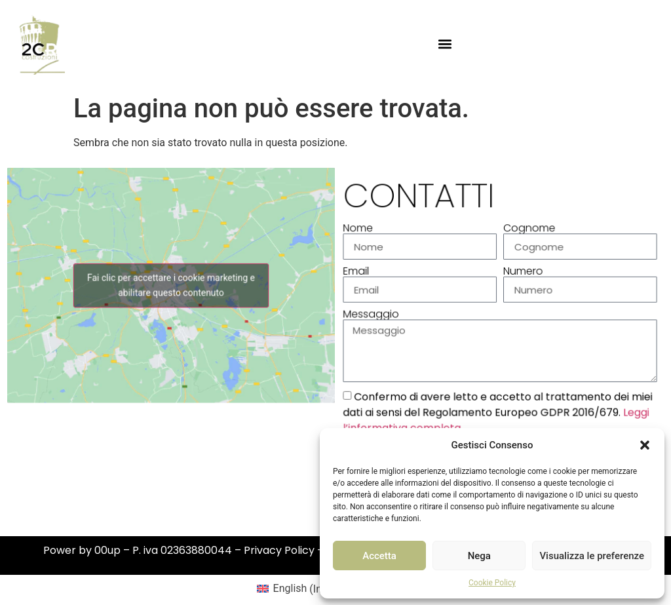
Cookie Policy (492, 582)
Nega (479, 556)
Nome (361, 231)
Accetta (379, 556)
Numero (522, 273)
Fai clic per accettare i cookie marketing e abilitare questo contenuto (171, 286)
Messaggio (374, 315)
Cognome (528, 231)
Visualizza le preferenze (591, 556)
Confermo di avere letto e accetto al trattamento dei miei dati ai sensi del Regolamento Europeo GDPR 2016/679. (498, 411)
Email (359, 273)
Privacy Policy (279, 550)
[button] (644, 445)
